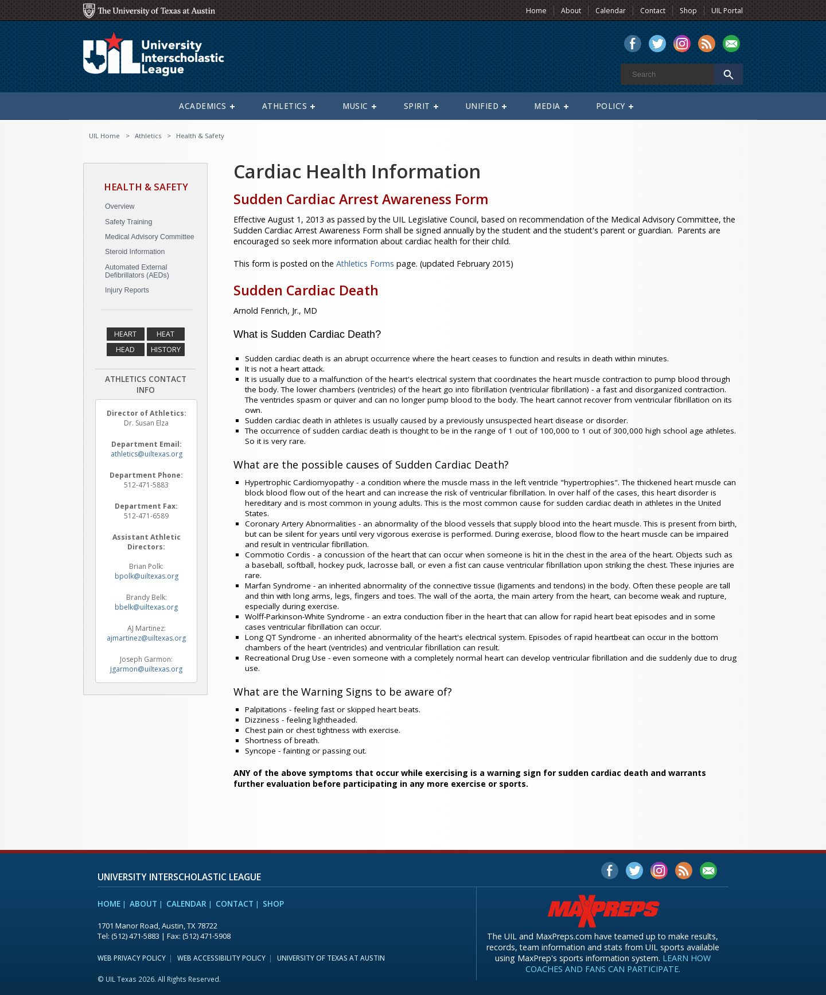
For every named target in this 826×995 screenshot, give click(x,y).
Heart (125, 334)
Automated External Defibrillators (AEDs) (137, 271)
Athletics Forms (365, 263)
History (166, 349)
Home (109, 904)
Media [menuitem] (547, 106)
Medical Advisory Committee (149, 237)
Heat (165, 334)
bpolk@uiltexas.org (146, 576)
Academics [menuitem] (203, 106)
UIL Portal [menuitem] (727, 10)
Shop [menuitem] (688, 10)
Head (125, 349)
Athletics (148, 135)
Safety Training (128, 222)
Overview (119, 206)
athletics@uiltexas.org (146, 454)
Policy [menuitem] (610, 106)
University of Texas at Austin (331, 957)
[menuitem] (632, 44)
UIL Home (104, 135)
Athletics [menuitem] (284, 106)
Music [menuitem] (355, 106)
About (143, 904)
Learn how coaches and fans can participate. (618, 963)
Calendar (186, 904)
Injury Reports (127, 290)
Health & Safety (200, 135)
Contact (235, 904)
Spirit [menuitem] (417, 106)
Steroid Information (135, 252)
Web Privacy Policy (132, 957)
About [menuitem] (571, 10)
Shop (273, 904)
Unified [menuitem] (482, 106)
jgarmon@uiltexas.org (146, 669)
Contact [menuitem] (652, 10)
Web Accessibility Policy (221, 957)
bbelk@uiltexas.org (146, 607)
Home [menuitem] (536, 10)
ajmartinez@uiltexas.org (146, 638)
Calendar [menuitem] (610, 10)
